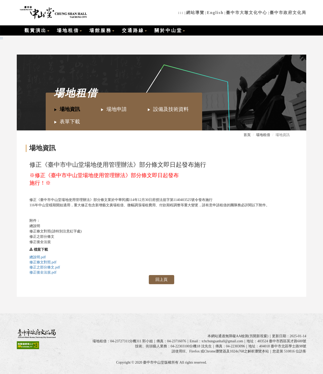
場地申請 (114, 109)
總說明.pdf (37, 257)
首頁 (247, 135)
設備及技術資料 (168, 109)
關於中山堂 (169, 30)
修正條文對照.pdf (42, 262)
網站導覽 (195, 12)
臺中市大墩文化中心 (246, 12)
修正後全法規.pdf (42, 272)
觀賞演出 (36, 30)
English (215, 12)
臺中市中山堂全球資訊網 (53, 12)
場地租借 (69, 30)
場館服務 (101, 30)
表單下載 (67, 121)
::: (181, 12)
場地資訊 (67, 109)
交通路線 (134, 30)
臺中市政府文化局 (288, 12)
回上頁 (161, 279)
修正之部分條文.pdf (44, 267)
